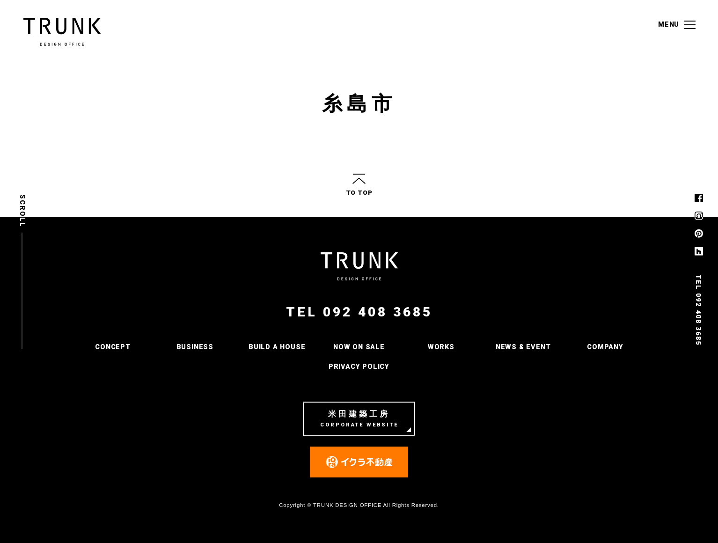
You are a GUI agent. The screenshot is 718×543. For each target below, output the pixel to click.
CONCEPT (113, 347)
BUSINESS (194, 347)
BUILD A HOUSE (277, 347)
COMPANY (605, 347)
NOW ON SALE (359, 347)
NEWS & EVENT (523, 347)
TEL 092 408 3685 (359, 312)
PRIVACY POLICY (359, 367)
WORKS (441, 347)
